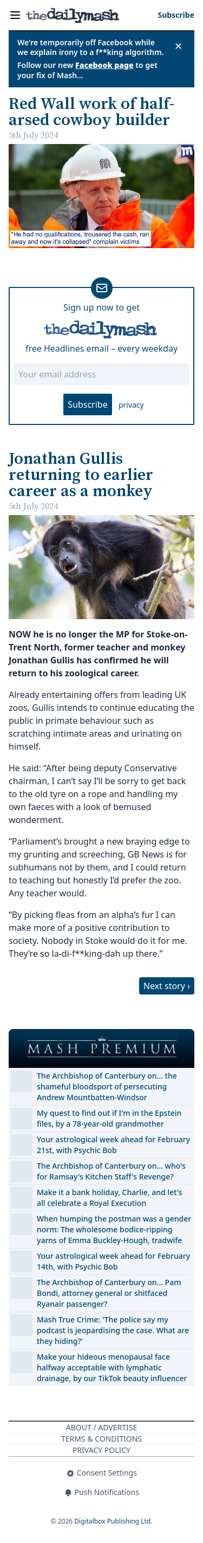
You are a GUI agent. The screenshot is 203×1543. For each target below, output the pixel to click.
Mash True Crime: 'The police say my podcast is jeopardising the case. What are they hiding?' (113, 1330)
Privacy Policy (101, 1450)
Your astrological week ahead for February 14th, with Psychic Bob (113, 1261)
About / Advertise (101, 1427)
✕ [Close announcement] (178, 45)
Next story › (166, 986)
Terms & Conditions (101, 1439)
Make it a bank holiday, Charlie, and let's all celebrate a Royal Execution (109, 1197)
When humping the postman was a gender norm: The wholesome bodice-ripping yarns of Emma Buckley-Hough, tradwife (114, 1229)
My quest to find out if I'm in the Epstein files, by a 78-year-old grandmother (109, 1118)
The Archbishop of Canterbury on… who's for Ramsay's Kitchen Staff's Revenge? (111, 1171)
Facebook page (104, 65)
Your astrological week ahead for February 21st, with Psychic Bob (113, 1144)
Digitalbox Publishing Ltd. (113, 1521)
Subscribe (87, 404)
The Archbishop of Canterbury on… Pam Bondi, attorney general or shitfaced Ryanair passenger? (109, 1293)
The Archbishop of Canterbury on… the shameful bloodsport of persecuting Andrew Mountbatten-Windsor (107, 1086)
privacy (131, 405)
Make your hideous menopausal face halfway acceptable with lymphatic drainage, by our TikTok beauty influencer (112, 1367)
